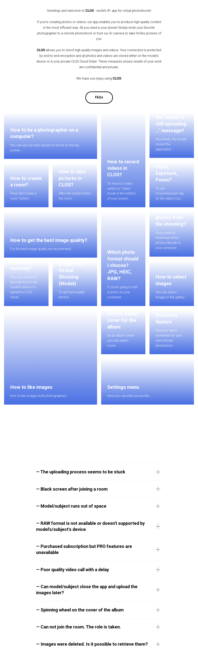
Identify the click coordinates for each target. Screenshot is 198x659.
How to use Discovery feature (168, 315)
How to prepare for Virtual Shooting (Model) (71, 270)
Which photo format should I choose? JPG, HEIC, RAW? (122, 265)
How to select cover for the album (122, 320)
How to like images (31, 387)
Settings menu (123, 387)
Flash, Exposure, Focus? (166, 173)
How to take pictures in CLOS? (72, 178)
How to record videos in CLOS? (123, 168)
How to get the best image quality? (48, 240)
